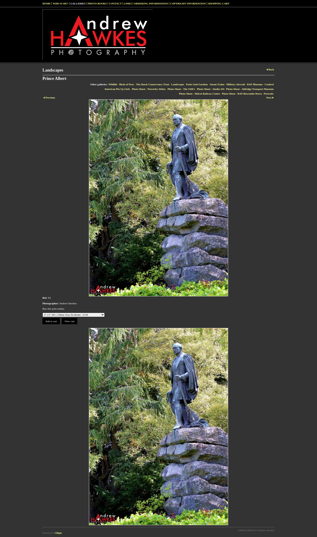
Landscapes (177, 84)
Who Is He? (60, 3)
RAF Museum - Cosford (260, 84)
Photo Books (97, 3)
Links (128, 3)
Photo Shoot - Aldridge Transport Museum (250, 89)
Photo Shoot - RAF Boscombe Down (242, 93)
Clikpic (58, 533)
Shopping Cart (219, 3)
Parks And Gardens (197, 84)
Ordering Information (151, 3)
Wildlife (112, 84)
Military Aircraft (235, 84)
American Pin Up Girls (117, 89)
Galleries (77, 3)
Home (46, 3)
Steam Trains (217, 84)
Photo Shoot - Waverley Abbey (149, 89)
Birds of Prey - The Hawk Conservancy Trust (144, 84)
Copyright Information (188, 3)
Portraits (269, 93)
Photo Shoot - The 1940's (181, 89)
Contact (115, 3)
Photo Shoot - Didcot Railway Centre (199, 93)
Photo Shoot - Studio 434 (210, 89)
